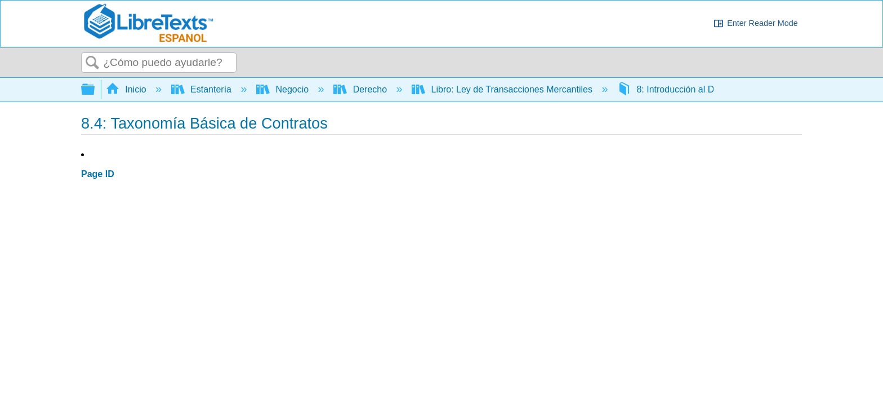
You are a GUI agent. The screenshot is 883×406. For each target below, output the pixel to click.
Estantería (202, 89)
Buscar (92, 63)
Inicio (127, 89)
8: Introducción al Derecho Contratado (704, 89)
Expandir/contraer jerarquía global (95, 90)
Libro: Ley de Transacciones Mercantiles (503, 89)
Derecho (361, 89)
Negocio (283, 89)
